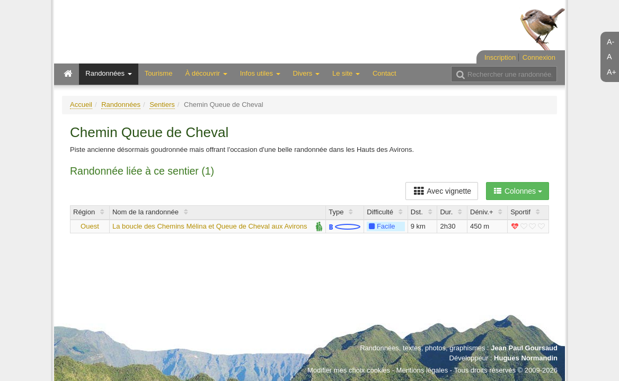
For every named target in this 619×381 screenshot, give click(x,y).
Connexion (539, 57)
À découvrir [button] (206, 73)
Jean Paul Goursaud (524, 348)
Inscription (500, 57)
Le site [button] (346, 73)
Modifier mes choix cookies (348, 370)
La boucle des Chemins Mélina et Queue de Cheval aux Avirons (209, 226)
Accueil (81, 104)
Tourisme (159, 73)
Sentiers (162, 104)
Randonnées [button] (108, 73)
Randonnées (120, 104)
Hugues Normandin (526, 358)
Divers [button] (306, 73)
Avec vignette (441, 191)
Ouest (90, 226)
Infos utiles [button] (260, 73)
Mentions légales (422, 370)
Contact (384, 73)
